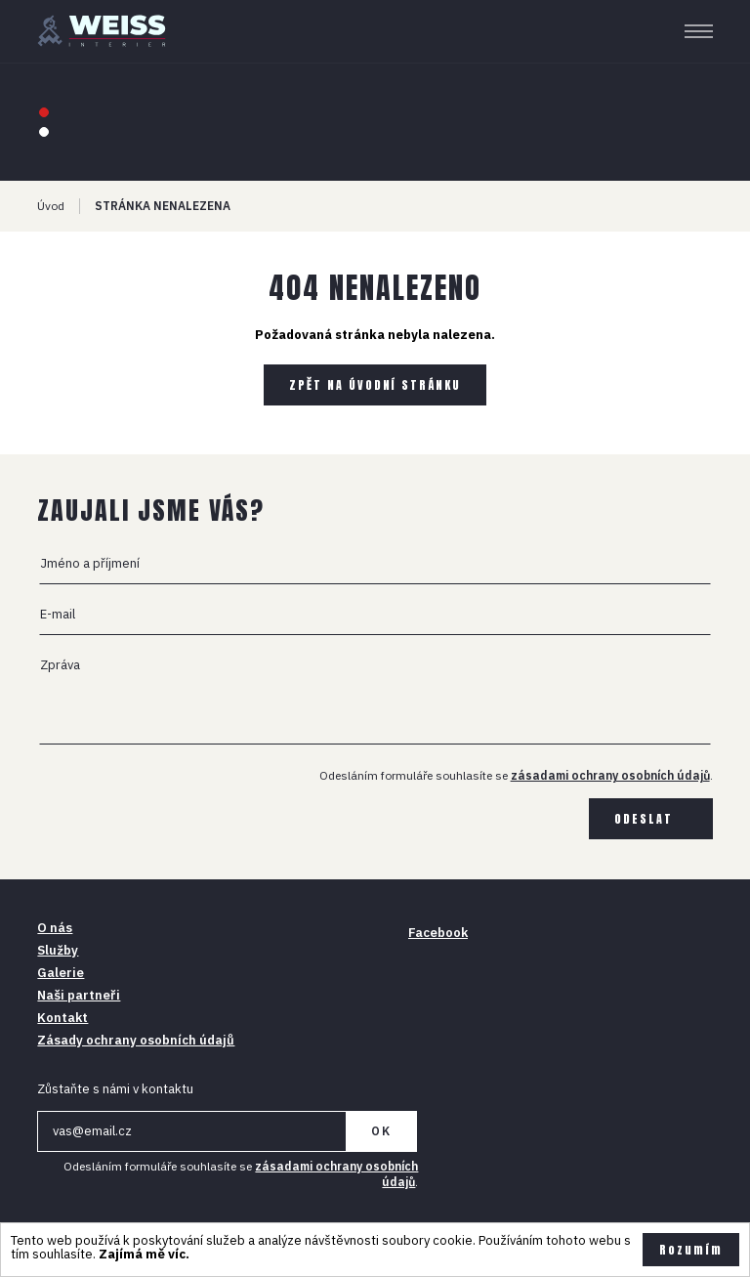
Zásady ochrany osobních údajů (135, 1040)
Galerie (60, 972)
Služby (57, 950)
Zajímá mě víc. (144, 1254)
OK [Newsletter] (381, 1131)
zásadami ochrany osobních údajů (610, 775)
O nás (54, 927)
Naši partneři (78, 995)
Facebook (438, 932)
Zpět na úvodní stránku (375, 385)
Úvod (50, 205)
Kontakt (62, 1017)
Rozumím (691, 1249)
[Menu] (699, 31)
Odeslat (643, 819)
